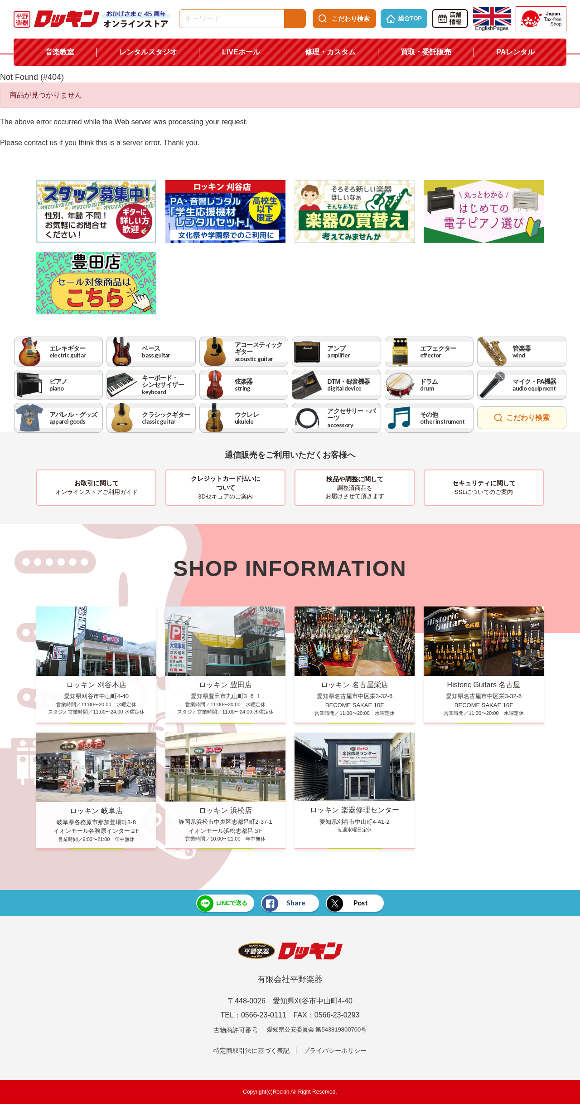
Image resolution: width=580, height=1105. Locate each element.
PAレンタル (515, 52)
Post (354, 903)
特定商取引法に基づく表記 (251, 1051)
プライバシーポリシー (335, 1051)
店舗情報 (449, 18)
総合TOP (404, 19)
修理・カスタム (330, 52)
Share (282, 903)
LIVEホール (241, 52)
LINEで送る (214, 903)
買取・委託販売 (426, 52)
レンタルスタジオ (148, 52)
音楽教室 (59, 52)
